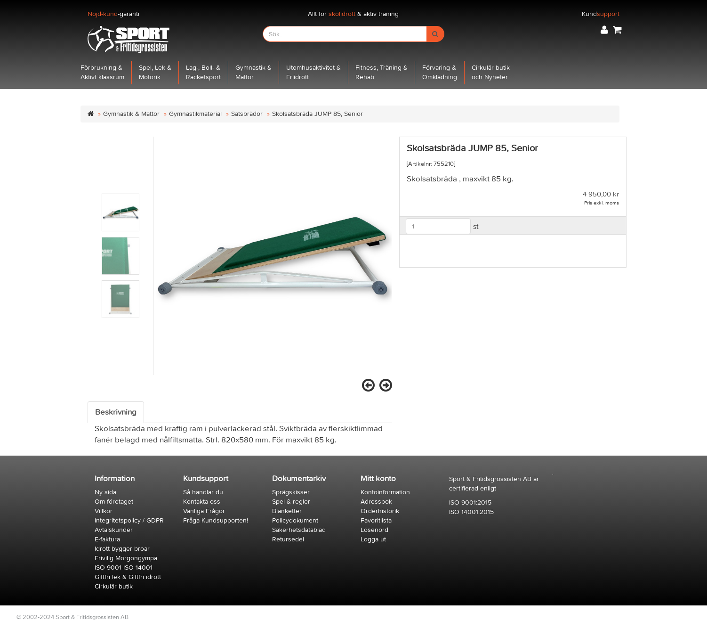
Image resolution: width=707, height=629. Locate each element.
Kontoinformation (385, 492)
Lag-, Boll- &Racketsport (203, 72)
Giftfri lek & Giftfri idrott (128, 577)
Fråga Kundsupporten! (215, 520)
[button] (604, 30)
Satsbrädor (247, 114)
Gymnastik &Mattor (253, 72)
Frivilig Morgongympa (126, 558)
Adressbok (376, 502)
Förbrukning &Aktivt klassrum (102, 72)
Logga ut (373, 539)
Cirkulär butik (114, 586)
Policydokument (295, 520)
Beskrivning (116, 412)
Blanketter (287, 511)
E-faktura (107, 539)
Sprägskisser (291, 492)
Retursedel (288, 539)
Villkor (103, 511)
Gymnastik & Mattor (131, 114)
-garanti (113, 14)
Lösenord (374, 530)
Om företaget (114, 502)
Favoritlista (376, 520)
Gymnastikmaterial (195, 114)
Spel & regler (291, 502)
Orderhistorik (380, 511)
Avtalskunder (114, 530)
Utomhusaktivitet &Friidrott (313, 72)
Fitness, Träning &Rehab (381, 72)
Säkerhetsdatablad (299, 530)
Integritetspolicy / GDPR (129, 520)
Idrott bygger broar (122, 549)
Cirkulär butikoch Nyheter (491, 72)
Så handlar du (203, 492)
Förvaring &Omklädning (439, 72)
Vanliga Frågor (204, 511)
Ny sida (105, 492)
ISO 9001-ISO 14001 (124, 568)
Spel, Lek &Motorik (155, 72)
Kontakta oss (201, 502)
